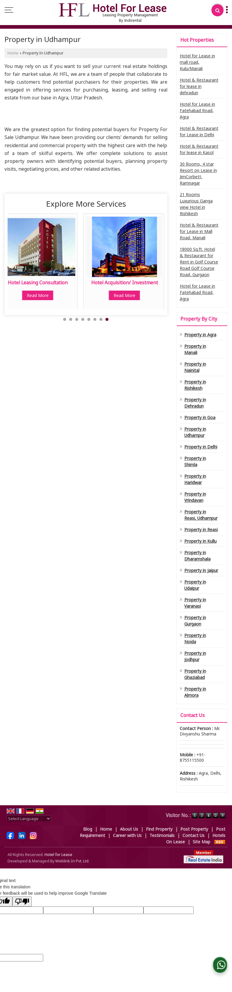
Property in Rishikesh (195, 385)
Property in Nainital (195, 367)
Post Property (194, 829)
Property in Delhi (200, 447)
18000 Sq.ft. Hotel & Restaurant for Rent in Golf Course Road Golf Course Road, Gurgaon (199, 261)
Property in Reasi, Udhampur (201, 515)
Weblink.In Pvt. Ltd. (72, 861)
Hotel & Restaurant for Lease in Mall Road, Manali (199, 231)
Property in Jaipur (201, 570)
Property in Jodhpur (195, 656)
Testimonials (162, 835)
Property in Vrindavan (195, 497)
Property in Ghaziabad (195, 674)
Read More (49, 295)
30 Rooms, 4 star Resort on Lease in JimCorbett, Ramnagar (198, 173)
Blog (87, 829)
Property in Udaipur (195, 585)
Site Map (201, 842)
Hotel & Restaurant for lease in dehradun (199, 86)
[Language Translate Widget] (29, 818)
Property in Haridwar (195, 479)
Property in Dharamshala (197, 556)
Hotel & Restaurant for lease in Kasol (199, 149)
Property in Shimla (195, 461)
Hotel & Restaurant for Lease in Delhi (199, 131)
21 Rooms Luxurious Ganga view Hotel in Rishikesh (196, 204)
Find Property (159, 829)
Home (13, 53)
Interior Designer (135, 283)
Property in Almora (195, 692)
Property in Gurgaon (195, 621)
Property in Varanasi (195, 603)
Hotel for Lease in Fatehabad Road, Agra (197, 110)
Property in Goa (199, 417)
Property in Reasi (201, 529)
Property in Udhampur (195, 432)
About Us (129, 829)
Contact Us (193, 835)
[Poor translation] (22, 901)
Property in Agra (200, 335)
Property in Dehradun (195, 403)
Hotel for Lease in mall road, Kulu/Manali (197, 62)
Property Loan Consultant (48, 283)
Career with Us (127, 835)
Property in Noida (195, 638)
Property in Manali (195, 349)
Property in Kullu (200, 541)
